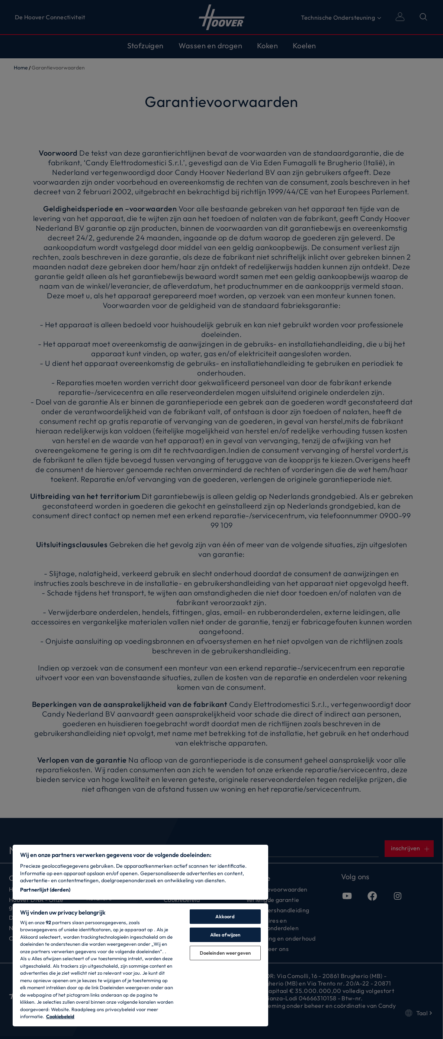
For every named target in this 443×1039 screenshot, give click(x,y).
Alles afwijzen (225, 935)
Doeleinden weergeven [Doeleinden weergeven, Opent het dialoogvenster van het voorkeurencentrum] (225, 953)
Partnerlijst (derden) (45, 889)
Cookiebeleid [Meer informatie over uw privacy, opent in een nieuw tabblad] (60, 1016)
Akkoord (225, 916)
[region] (140, 935)
